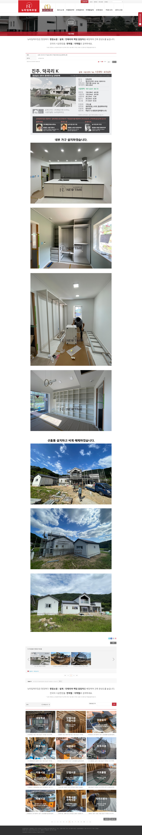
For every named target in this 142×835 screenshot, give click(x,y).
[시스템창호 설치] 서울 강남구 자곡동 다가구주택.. (101, 761)
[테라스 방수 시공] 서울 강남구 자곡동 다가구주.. (101, 813)
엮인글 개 (36, 671)
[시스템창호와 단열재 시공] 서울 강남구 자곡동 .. (40, 761)
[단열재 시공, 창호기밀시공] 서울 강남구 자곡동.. (71, 734)
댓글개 (31, 671)
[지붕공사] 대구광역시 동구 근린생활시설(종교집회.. (40, 813)
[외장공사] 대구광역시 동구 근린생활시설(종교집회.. (101, 734)
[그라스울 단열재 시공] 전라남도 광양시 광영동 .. (71, 787)
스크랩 (103, 61)
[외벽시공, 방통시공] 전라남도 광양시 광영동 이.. (71, 813)
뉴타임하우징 (41, 58)
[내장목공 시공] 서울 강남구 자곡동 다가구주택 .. (40, 734)
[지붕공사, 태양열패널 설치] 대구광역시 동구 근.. (40, 787)
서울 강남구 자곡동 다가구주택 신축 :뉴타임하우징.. (101, 787)
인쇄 (99, 61)
